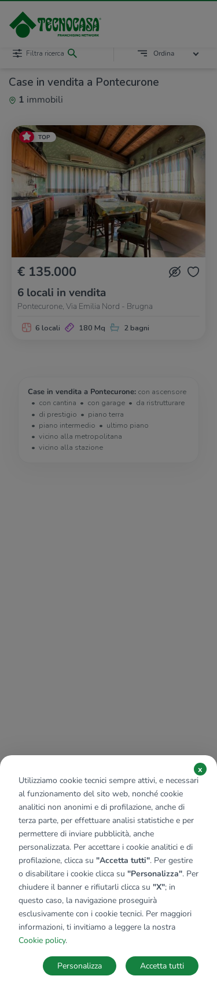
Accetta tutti (162, 965)
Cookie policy (42, 940)
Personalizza (79, 965)
